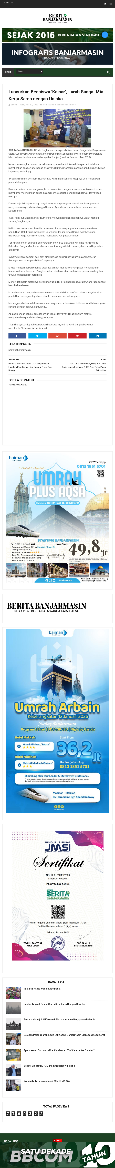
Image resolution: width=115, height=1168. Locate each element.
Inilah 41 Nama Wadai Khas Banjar (42, 988)
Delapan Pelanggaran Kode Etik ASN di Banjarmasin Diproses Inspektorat (64, 1035)
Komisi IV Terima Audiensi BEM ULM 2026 (47, 1081)
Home (8, 72)
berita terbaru (49, 105)
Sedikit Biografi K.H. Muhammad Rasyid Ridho (49, 1065)
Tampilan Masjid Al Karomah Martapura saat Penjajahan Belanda (59, 1019)
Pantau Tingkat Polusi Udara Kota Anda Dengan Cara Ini (54, 1004)
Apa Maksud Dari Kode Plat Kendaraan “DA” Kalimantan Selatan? (59, 1050)
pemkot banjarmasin (66, 105)
